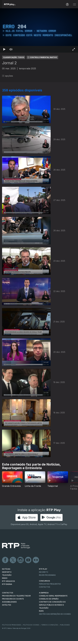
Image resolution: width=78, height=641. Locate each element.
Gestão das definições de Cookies (55, 614)
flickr (36, 560)
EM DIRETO (43, 572)
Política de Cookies (31, 625)
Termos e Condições (49, 625)
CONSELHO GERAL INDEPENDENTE (53, 596)
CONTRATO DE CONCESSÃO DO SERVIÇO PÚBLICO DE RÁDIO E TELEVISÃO (52, 605)
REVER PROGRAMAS (47, 575)
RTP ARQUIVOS (8, 581)
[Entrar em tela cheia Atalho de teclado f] (73, 49)
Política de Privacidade (11, 625)
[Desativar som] (11, 49)
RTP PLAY (43, 569)
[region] (39, 30)
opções (7, 75)
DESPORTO (6, 572)
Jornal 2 (9, 63)
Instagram (20, 560)
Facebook (5, 560)
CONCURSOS (44, 581)
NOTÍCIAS (6, 569)
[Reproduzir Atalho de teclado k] (4, 49)
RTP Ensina (7, 584)
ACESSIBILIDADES (9, 602)
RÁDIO (4, 578)
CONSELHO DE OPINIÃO (49, 599)
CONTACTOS (7, 593)
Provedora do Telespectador (16, 596)
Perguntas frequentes (50, 584)
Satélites (6, 605)
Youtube (28, 560)
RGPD (41, 611)
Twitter (13, 560)
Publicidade (65, 625)
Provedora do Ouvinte (13, 599)
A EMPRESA (44, 593)
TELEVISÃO (6, 575)
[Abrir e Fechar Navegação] (74, 4)
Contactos (44, 587)
